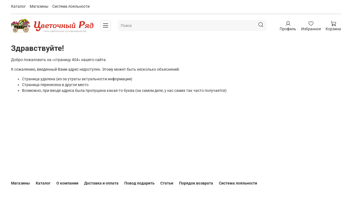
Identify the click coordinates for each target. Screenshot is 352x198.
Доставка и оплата (101, 183)
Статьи (166, 183)
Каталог (18, 6)
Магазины (39, 6)
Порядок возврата (196, 183)
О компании (67, 183)
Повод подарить (139, 183)
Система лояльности (71, 6)
